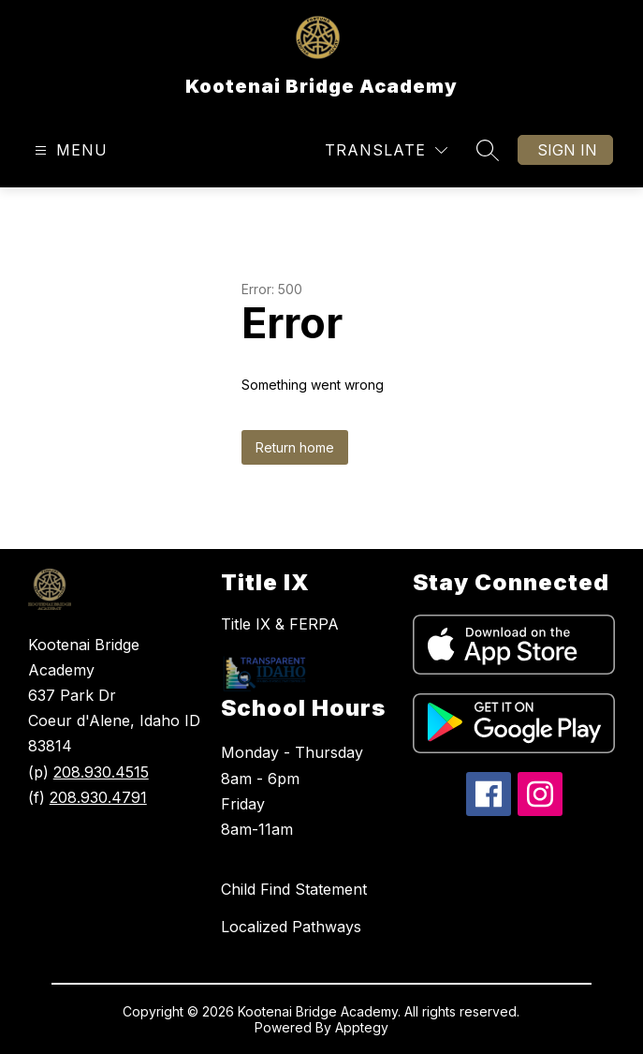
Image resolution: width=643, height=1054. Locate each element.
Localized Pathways (291, 926)
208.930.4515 (101, 772)
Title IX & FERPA (280, 624)
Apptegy (361, 1027)
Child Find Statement (294, 889)
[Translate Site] (386, 150)
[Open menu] (69, 150)
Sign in (567, 150)
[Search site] (487, 150)
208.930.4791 (98, 797)
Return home (295, 447)
